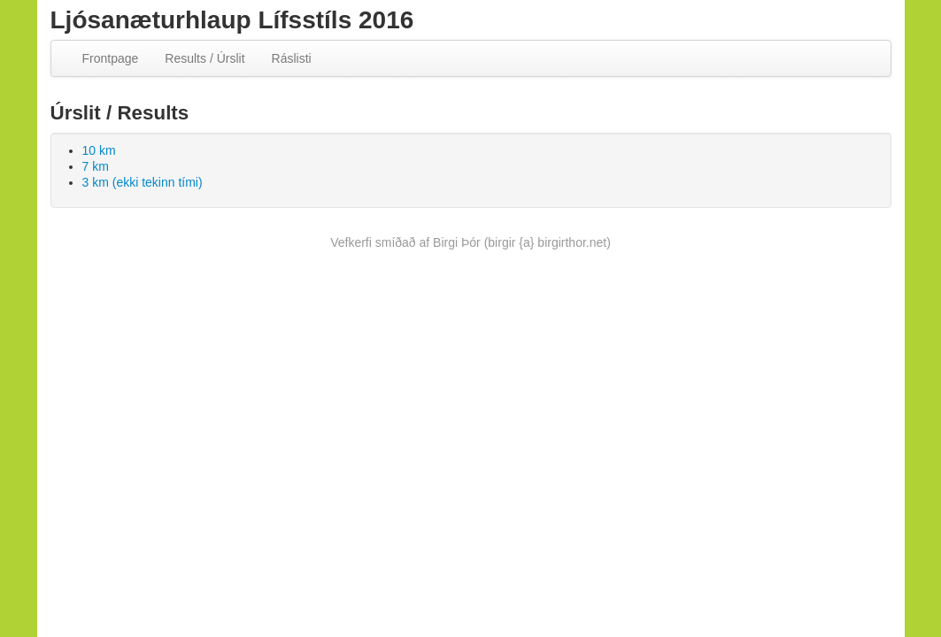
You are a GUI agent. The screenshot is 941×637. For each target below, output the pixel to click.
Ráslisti (292, 58)
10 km (99, 150)
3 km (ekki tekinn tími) (142, 182)
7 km (95, 166)
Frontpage (110, 58)
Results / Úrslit (204, 58)
